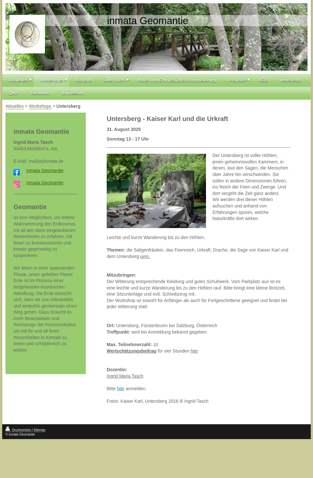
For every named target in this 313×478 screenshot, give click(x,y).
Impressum (73, 93)
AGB (263, 80)
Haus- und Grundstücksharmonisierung (176, 80)
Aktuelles (18, 80)
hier (194, 351)
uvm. (145, 256)
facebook (40, 93)
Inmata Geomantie (44, 170)
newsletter (291, 80)
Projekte (237, 80)
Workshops (51, 80)
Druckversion (18, 430)
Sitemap (39, 430)
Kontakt (83, 80)
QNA (13, 93)
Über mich (114, 80)
